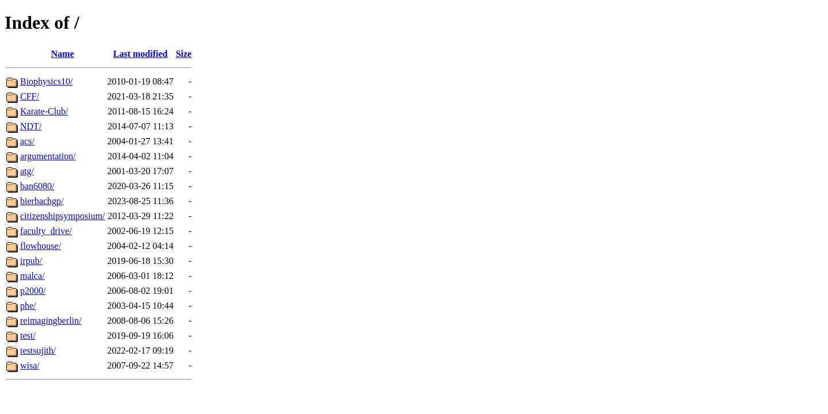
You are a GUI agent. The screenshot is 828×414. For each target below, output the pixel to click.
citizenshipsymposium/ (62, 216)
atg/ (27, 171)
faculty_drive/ (46, 231)
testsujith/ (38, 350)
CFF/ (29, 96)
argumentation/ (48, 156)
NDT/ (30, 126)
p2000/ (32, 291)
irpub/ (31, 261)
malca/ (32, 276)
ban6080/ (37, 186)
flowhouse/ (40, 246)
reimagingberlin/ (51, 320)
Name (62, 54)
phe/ (28, 305)
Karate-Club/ (44, 111)
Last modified (140, 54)
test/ (28, 335)
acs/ (27, 141)
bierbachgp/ (42, 201)
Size (184, 54)
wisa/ (30, 365)
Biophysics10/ (46, 81)
